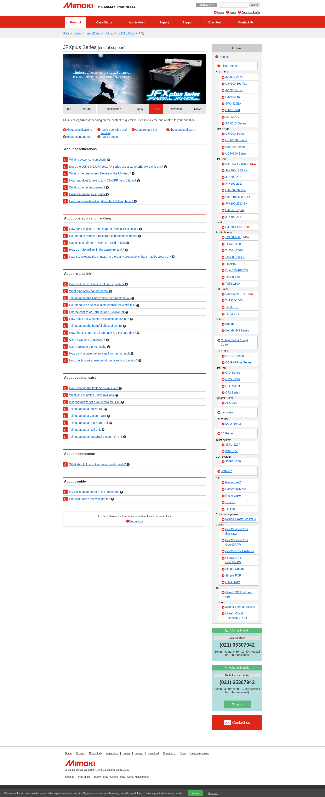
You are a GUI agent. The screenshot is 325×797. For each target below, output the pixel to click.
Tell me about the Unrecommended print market (100, 298)
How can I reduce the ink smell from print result (100, 353)
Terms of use (83, 776)
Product (75, 22)
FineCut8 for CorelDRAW (233, 560)
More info (213, 793)
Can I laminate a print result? (88, 346)
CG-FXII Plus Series (238, 362)
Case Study (104, 22)
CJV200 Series (235, 133)
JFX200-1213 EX (236, 170)
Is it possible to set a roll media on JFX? (95, 402)
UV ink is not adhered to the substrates (94, 492)
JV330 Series (234, 90)
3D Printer (227, 433)
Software (226, 471)
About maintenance (78, 136)
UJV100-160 (233, 97)
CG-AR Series (234, 355)
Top (69, 109)
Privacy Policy (100, 776)
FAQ (156, 109)
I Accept (195, 793)
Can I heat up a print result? (87, 339)
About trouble (109, 136)
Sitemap (69, 776)
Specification (113, 109)
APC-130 (231, 402)
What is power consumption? (88, 159)
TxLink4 (230, 509)
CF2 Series (232, 392)
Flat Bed (109, 33)
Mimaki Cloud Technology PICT (236, 615)
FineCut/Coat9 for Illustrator (236, 531)
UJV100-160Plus (236, 83)
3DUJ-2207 (232, 444)
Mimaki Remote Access (240, 606)
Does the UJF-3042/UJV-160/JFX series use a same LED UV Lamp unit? (116, 166)
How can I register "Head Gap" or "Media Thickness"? (104, 228)
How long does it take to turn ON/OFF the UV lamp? (103, 180)
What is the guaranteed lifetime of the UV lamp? (100, 173)
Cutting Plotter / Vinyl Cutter (234, 342)
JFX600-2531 (234, 177)
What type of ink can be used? (89, 291)
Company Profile (250, 12)
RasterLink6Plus (235, 489)
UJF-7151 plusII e (240, 164)
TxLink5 (230, 502)
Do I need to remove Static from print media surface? (103, 236)
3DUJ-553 (231, 451)
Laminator (227, 412)
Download (215, 22)
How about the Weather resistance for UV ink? (99, 319)
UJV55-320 (232, 110)
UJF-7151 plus (234, 210)
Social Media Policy (138, 776)
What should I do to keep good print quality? (98, 464)
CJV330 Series (235, 147)
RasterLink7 (233, 482)
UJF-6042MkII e (235, 190)
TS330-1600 (233, 277)
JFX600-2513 (234, 183)
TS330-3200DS (235, 257)
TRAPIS (230, 263)
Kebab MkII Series (237, 330)
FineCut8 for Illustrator (239, 551)
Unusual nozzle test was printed (90, 499)
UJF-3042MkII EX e (238, 197)
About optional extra (182, 129)
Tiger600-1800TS (236, 270)
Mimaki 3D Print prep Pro (238, 594)
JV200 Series (234, 77)
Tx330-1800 (233, 243)
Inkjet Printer (94, 33)
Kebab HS (232, 323)
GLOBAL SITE (206, 5)
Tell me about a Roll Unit (85, 429)
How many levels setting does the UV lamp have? (101, 201)
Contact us (136, 521)
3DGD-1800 (233, 461)
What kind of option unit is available (92, 395)
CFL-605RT (232, 386)
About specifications (79, 129)
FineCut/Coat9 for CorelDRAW (236, 542)
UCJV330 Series (236, 140)
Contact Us (246, 22)
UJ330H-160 (237, 227)
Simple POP (233, 575)
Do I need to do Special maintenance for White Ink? (102, 305)
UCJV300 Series (236, 153)
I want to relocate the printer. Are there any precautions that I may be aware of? (120, 256)
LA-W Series (233, 423)
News (233, 12)
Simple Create (234, 568)
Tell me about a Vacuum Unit (88, 415)
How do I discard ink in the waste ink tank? (96, 249)
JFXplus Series (126, 33)
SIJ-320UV (232, 116)
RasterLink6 (233, 495)
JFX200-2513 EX (236, 203)
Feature (86, 109)
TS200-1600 (237, 237)
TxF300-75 (232, 307)
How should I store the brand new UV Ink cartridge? (103, 332)
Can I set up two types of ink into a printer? (97, 284)
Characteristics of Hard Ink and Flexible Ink (97, 312)
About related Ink (146, 129)
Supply (164, 22)
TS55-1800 (232, 283)
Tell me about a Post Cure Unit (89, 422)
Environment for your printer (87, 194)
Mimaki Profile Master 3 (240, 519)
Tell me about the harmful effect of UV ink (96, 325)
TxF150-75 (232, 313)
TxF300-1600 (234, 300)
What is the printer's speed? (87, 187)
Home (220, 12)
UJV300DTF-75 (239, 294)
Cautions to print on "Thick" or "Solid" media (97, 242)
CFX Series (232, 372)
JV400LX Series (235, 123)
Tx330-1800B (234, 250)
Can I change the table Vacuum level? (94, 388)
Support (188, 22)
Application (136, 22)
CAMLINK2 (232, 582)
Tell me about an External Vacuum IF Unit (96, 436)
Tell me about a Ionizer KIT (86, 409)
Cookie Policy (117, 776)
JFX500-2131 (234, 216)
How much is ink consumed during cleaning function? (103, 360)
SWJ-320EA (233, 103)
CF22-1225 (232, 379)
